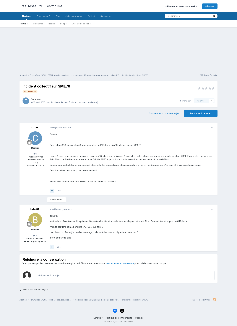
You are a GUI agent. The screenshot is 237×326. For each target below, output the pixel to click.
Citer (59, 190)
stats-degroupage (74, 16)
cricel (38, 99)
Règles (52, 23)
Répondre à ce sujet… (49, 275)
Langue (98, 317)
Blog (58, 16)
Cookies (139, 317)
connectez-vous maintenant (120, 263)
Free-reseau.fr (43, 16)
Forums (24, 23)
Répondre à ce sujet (200, 113)
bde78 (34, 209)
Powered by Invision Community (118, 321)
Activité (91, 16)
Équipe (63, 23)
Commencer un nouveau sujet (164, 113)
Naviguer (26, 17)
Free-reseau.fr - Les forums (40, 6)
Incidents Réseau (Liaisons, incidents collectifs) (74, 102)
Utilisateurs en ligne (81, 23)
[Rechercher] (181, 16)
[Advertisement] (118, 48)
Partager (185, 101)
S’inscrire (209, 6)
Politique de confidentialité (119, 317)
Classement (106, 16)
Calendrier (38, 23)
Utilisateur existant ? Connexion (182, 6)
